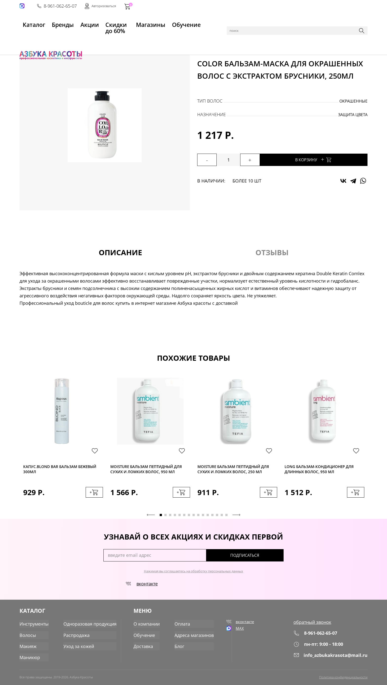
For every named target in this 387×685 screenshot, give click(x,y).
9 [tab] (198, 519)
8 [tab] (194, 519)
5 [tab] (179, 519)
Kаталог (27, 22)
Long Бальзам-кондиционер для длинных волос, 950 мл (321, 470)
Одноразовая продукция (89, 626)
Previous (151, 519)
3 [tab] (170, 519)
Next (236, 519)
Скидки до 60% (119, 22)
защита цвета (353, 114)
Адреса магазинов (192, 637)
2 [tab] (165, 519)
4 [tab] (175, 519)
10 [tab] (203, 519)
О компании (145, 626)
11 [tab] (208, 519)
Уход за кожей (78, 648)
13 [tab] (217, 519)
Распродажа (76, 637)
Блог (178, 648)
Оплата (181, 626)
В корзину (326, 159)
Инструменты (34, 626)
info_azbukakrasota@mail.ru (330, 659)
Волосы (60, 35)
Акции (84, 22)
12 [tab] (212, 519)
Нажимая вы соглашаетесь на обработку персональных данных (193, 575)
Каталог (44, 35)
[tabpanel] (63, 444)
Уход (74, 35)
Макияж (28, 648)
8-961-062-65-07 (293, 6)
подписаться (262, 559)
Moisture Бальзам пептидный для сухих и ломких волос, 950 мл (149, 471)
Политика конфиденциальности (343, 677)
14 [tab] (222, 519)
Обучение (193, 22)
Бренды (57, 22)
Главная (27, 35)
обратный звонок (312, 626)
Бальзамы (90, 35)
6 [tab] (184, 519)
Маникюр (29, 659)
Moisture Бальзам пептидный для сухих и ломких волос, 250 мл (236, 471)
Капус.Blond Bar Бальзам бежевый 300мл (55, 470)
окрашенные (353, 101)
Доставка (142, 648)
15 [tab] (226, 519)
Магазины (159, 22)
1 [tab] (161, 519)
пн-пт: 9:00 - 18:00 (318, 648)
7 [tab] (189, 519)
